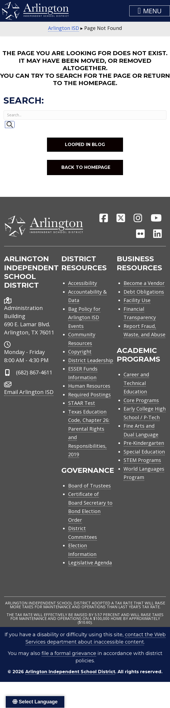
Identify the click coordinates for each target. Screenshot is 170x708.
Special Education (144, 451)
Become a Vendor (144, 283)
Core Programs (141, 400)
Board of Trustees (89, 485)
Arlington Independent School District (70, 671)
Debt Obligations (144, 291)
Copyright (80, 351)
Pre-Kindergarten (144, 443)
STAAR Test (81, 403)
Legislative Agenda (90, 562)
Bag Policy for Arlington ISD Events (84, 317)
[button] (149, 10)
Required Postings (89, 394)
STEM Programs (142, 460)
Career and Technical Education (136, 383)
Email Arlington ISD (28, 392)
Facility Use (137, 300)
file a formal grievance (69, 653)
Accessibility (82, 283)
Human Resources (89, 386)
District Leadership (90, 360)
